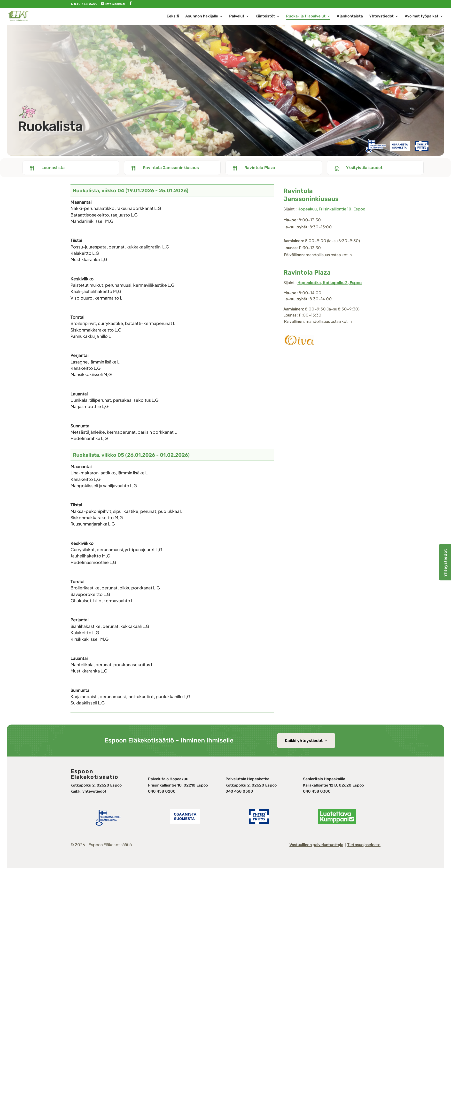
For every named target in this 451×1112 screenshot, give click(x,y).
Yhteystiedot (445, 563)
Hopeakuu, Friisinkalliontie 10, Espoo (331, 208)
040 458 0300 (239, 791)
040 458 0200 (162, 791)
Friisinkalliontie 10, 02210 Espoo (178, 785)
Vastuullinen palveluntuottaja (316, 844)
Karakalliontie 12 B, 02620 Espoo (333, 785)
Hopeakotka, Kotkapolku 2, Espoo (329, 282)
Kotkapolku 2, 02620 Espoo (251, 785)
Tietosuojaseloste (364, 844)
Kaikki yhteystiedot (304, 740)
